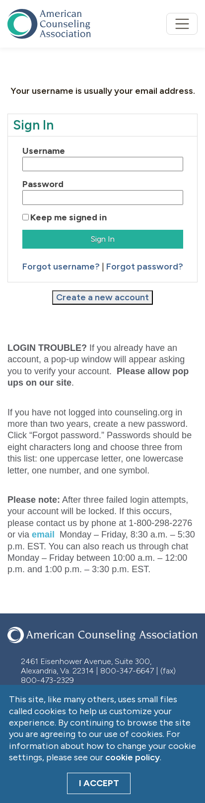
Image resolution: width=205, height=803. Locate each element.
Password (43, 184)
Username (43, 150)
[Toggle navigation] (182, 24)
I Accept (99, 783)
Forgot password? (144, 266)
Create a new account (102, 297)
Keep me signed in (68, 217)
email (43, 534)
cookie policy (132, 757)
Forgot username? (61, 266)
